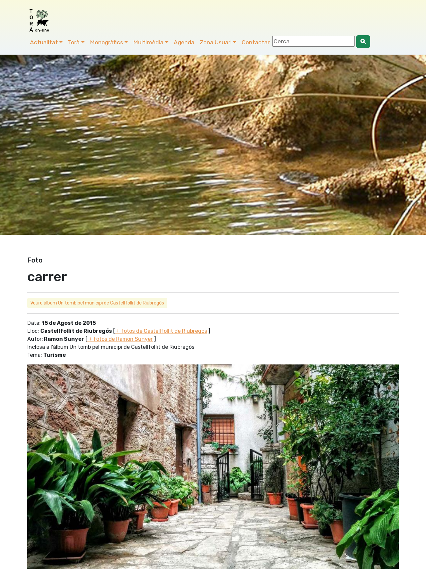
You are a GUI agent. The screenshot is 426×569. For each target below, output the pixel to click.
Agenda (184, 42)
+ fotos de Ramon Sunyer (120, 339)
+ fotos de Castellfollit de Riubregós (161, 331)
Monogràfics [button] (106, 42)
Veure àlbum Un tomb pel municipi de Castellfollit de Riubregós (97, 303)
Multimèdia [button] (148, 42)
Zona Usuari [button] (216, 42)
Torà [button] (74, 42)
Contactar (256, 42)
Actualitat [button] (44, 42)
